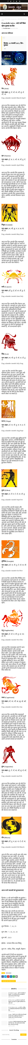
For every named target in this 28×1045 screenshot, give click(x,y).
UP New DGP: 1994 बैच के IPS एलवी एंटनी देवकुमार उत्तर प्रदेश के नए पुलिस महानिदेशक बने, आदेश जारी (16, 1001)
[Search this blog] (10, 1035)
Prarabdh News (6, 28)
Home (2, 19)
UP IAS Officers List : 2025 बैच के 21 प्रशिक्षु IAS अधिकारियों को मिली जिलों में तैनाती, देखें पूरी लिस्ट (16, 1009)
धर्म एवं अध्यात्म (7, 19)
